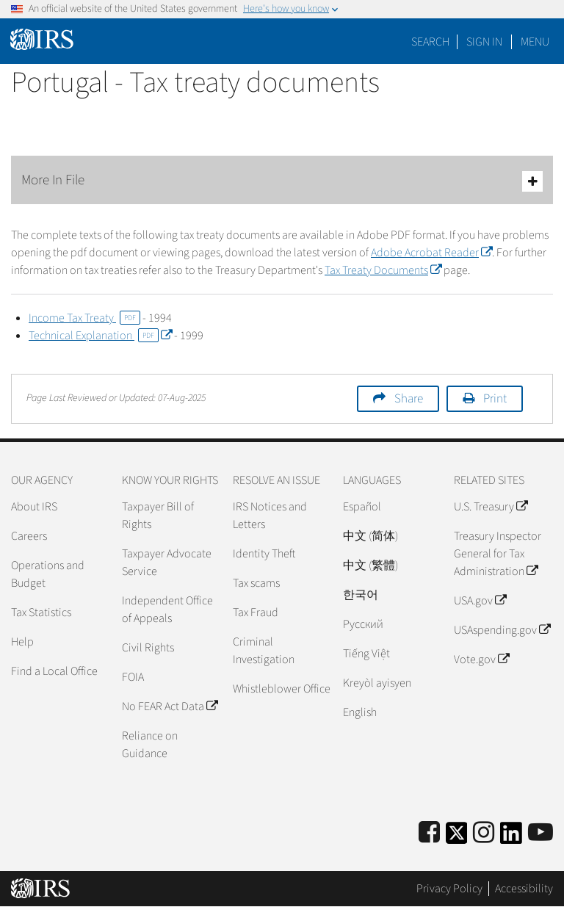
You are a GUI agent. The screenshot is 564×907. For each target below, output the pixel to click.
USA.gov (480, 601)
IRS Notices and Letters (270, 515)
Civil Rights (148, 648)
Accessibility (524, 888)
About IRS (34, 507)
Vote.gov (481, 659)
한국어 (360, 595)
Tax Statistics (41, 612)
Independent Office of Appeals (167, 609)
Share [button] (408, 399)
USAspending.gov (502, 630)
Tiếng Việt (366, 654)
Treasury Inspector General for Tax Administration (497, 553)
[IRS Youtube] (540, 833)
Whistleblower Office (281, 689)
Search (430, 42)
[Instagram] (483, 833)
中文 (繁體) (370, 565)
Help (22, 642)
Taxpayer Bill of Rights (158, 515)
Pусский (363, 624)
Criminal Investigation (263, 651)
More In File (282, 181)
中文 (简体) (370, 536)
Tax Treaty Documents (383, 270)
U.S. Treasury (490, 507)
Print (495, 399)
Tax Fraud (255, 612)
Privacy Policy (449, 888)
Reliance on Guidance (150, 745)
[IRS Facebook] (429, 833)
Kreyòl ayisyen (377, 683)
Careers (29, 536)
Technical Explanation (100, 336)
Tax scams (256, 583)
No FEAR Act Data (169, 706)
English (360, 712)
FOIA (133, 677)
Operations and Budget (47, 574)
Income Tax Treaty (84, 318)
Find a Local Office (54, 671)
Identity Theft (264, 554)
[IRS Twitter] (457, 838)
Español (362, 507)
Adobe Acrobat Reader (431, 253)
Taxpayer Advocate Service (167, 562)
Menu (535, 42)
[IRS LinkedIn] (511, 838)
